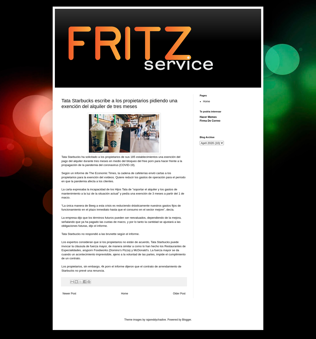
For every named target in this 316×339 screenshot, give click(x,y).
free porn (148, 161)
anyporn (88, 250)
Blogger (186, 319)
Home (124, 293)
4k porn (106, 266)
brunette (111, 234)
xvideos (109, 177)
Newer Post (69, 293)
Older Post (179, 293)
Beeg (92, 205)
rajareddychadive (156, 319)
